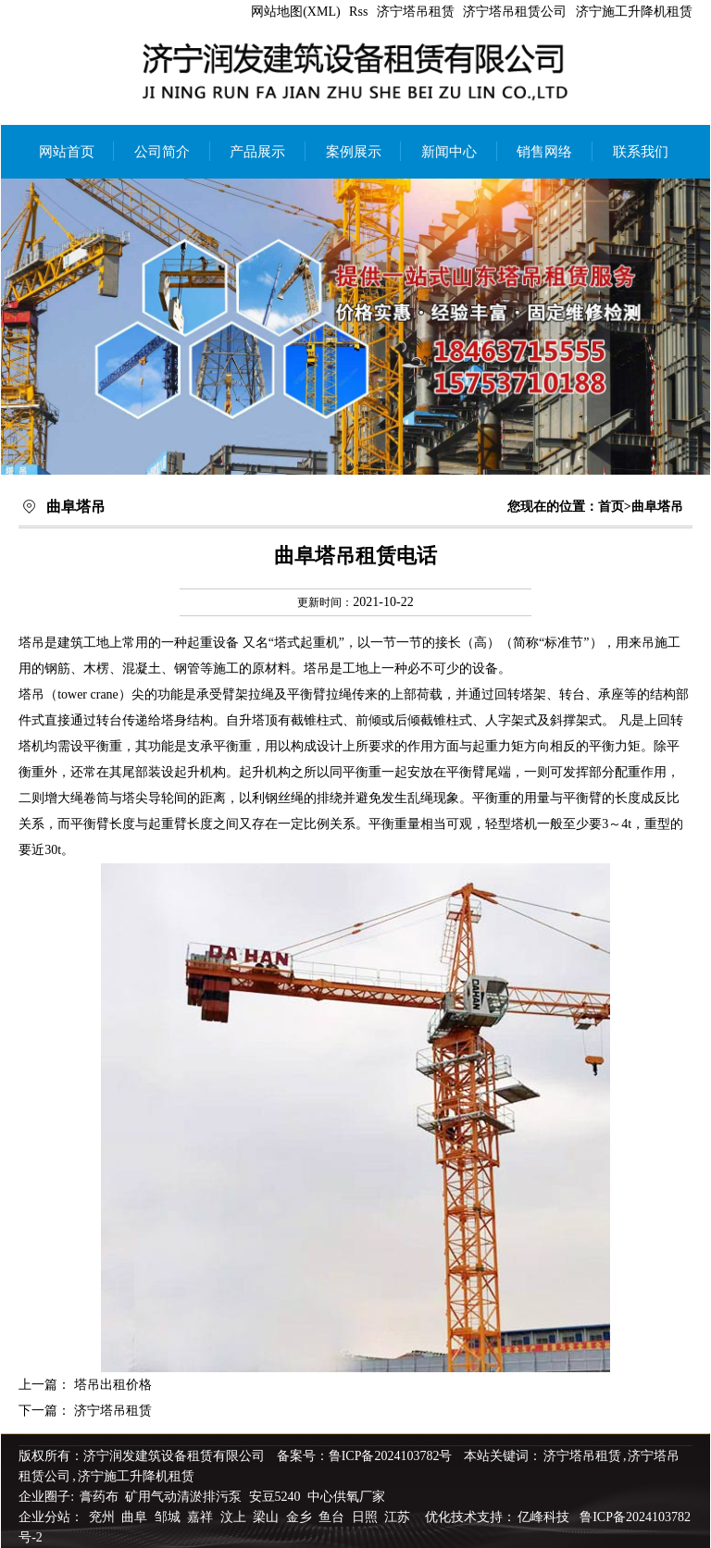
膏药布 (99, 1497)
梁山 (267, 1517)
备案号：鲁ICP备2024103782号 (365, 1456)
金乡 (301, 1517)
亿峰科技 (543, 1517)
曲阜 (136, 1517)
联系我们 (640, 151)
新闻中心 (449, 151)
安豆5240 (275, 1497)
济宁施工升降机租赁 (634, 12)
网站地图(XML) (295, 12)
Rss (358, 12)
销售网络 (544, 151)
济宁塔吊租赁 (416, 12)
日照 (366, 1517)
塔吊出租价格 (113, 1385)
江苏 (399, 1517)
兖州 (103, 1517)
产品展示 (257, 151)
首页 (611, 507)
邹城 (169, 1517)
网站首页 (66, 151)
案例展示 (353, 151)
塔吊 (31, 643)
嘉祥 (202, 1517)
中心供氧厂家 (346, 1497)
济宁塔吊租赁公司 (515, 12)
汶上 (235, 1517)
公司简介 (162, 151)
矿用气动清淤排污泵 (185, 1497)
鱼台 (333, 1517)
